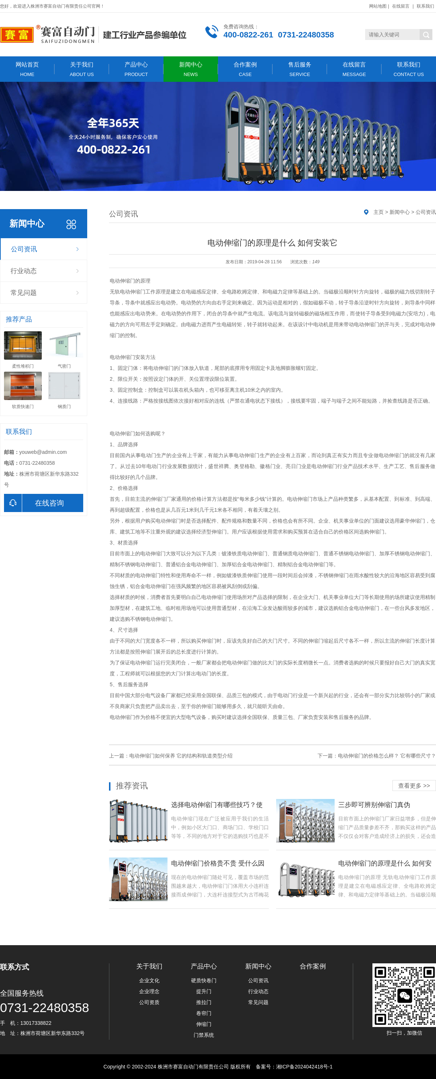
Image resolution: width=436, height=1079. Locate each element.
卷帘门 (203, 1013)
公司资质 (149, 1002)
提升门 (203, 991)
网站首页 (27, 69)
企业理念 (149, 991)
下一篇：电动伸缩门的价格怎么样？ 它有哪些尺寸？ (377, 756)
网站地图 (378, 6)
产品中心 (136, 69)
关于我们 (81, 69)
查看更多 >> (414, 786)
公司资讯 (24, 249)
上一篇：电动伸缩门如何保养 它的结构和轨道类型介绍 (171, 756)
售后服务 (299, 69)
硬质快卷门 (204, 980)
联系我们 (425, 6)
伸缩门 (203, 1024)
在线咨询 (34, 503)
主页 (379, 212)
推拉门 (203, 1002)
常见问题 (24, 292)
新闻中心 (191, 69)
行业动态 (24, 271)
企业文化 (149, 980)
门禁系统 (204, 1035)
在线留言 (400, 6)
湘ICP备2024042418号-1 (304, 1067)
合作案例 (245, 69)
